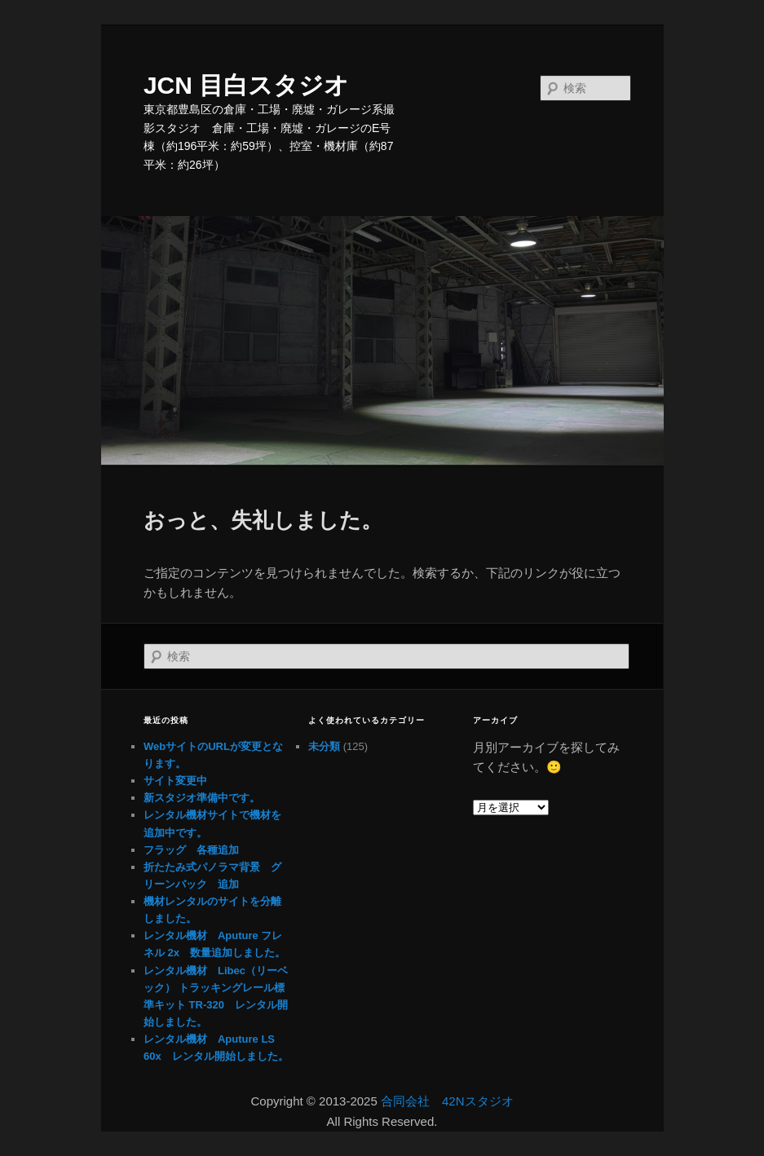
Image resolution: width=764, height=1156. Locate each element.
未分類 (324, 746)
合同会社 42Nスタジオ (447, 1101)
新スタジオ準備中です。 (202, 798)
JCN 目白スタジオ (246, 85)
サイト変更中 (175, 780)
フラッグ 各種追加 (191, 850)
